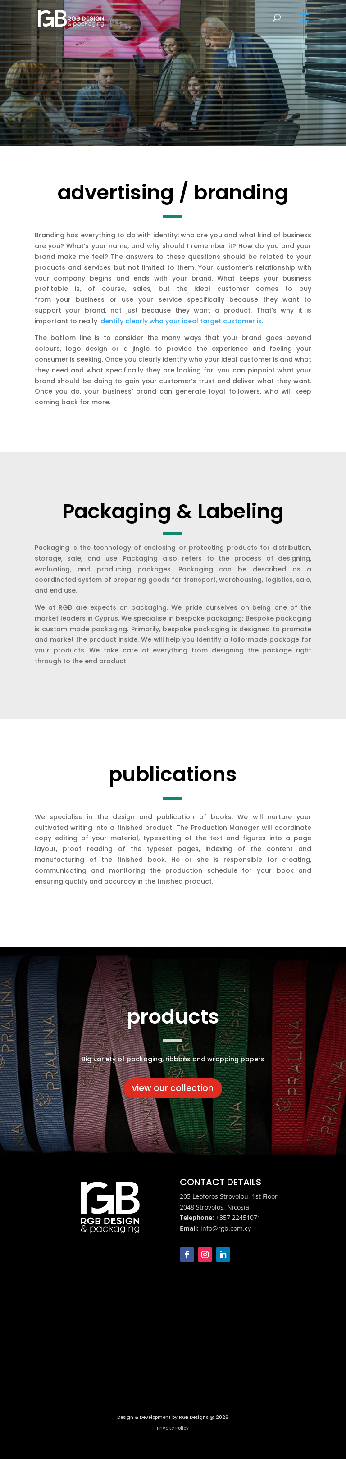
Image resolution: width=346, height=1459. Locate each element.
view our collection (173, 1088)
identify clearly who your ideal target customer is (180, 321)
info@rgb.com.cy (225, 1228)
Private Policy (173, 1428)
